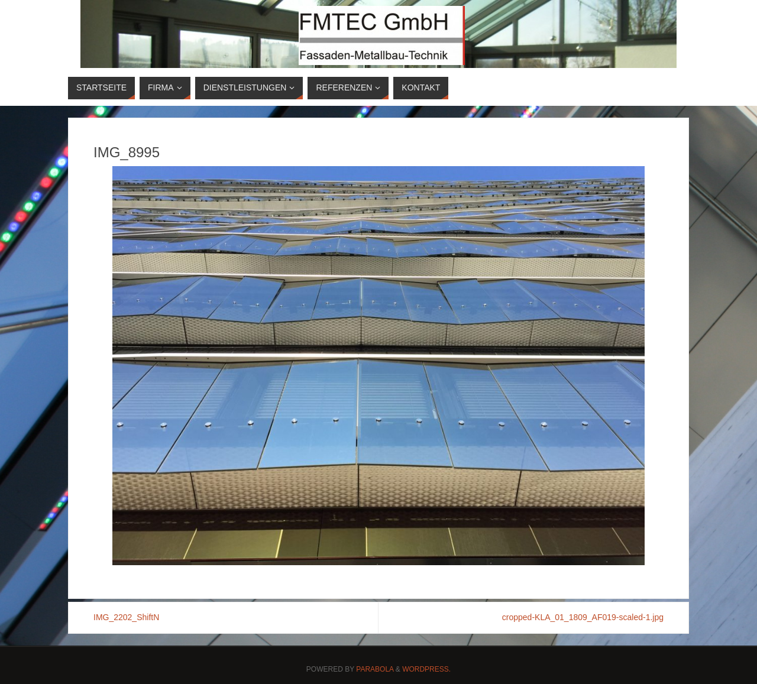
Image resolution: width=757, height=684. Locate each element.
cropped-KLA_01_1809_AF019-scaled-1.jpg (583, 617)
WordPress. (426, 669)
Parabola (374, 669)
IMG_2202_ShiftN (126, 617)
